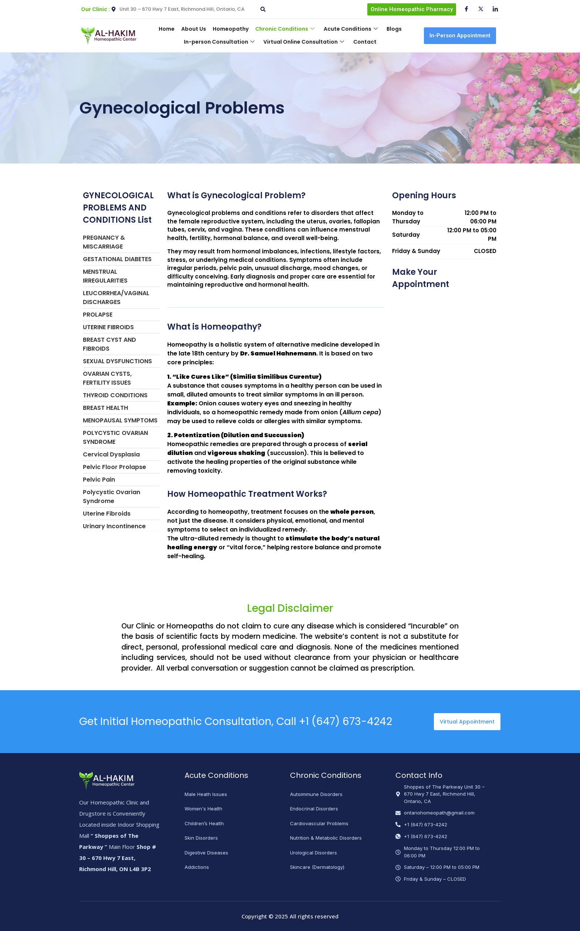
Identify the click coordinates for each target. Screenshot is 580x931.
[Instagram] (492, 9)
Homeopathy (231, 29)
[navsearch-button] (262, 6)
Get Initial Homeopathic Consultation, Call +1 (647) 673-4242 (235, 721)
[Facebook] (463, 9)
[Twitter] (477, 9)
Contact (363, 41)
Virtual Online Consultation (303, 41)
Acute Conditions (348, 29)
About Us (195, 29)
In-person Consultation (220, 41)
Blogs (390, 29)
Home (170, 29)
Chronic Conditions (284, 29)
